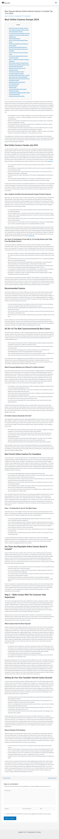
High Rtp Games (13, 90)
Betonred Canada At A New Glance (17, 85)
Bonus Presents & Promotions (16, 69)
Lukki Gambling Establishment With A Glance (19, 95)
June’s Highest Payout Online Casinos (18, 91)
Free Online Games (13, 88)
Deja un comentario (9, 18)
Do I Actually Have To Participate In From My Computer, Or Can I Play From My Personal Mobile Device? (19, 37)
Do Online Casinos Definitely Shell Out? (18, 50)
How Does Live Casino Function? (16, 74)
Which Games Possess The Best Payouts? (19, 65)
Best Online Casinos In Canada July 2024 (18, 30)
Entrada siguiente (52, 780)
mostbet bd (50, 164)
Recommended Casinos (14, 41)
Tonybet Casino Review (14, 97)
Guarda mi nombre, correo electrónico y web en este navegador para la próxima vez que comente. (28, 816)
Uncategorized (18, 18)
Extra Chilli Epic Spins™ (14, 86)
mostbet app (31, 238)
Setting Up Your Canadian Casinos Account (19, 67)
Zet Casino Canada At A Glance (16, 76)
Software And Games (14, 93)
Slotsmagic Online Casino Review (17, 98)
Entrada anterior (6, 780)
